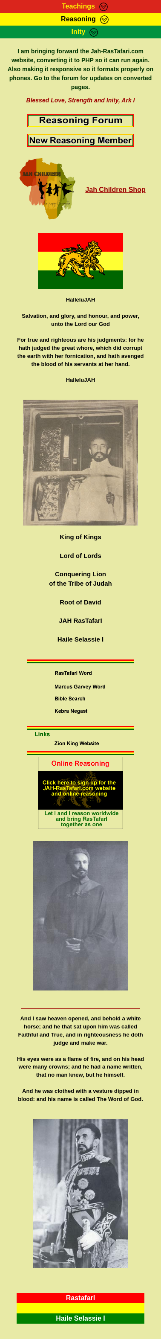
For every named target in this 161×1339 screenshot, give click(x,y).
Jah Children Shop (115, 189)
